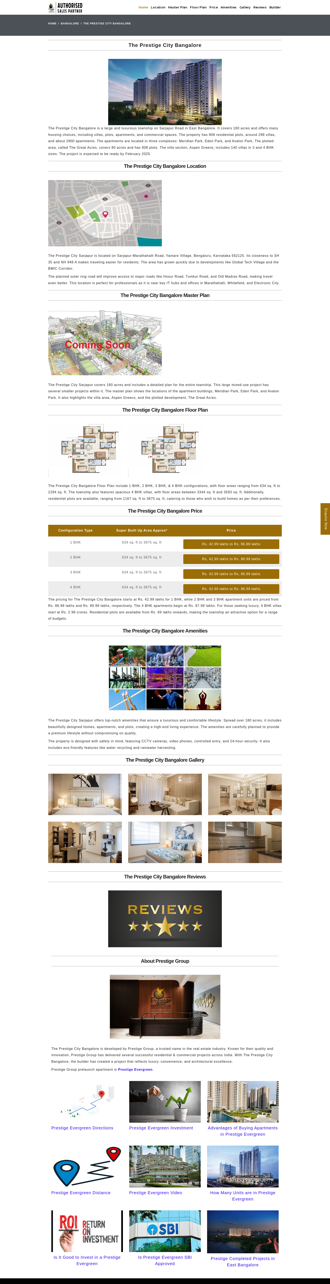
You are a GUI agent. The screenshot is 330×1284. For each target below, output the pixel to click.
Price (213, 7)
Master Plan (177, 7)
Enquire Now (326, 519)
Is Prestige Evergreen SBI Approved (165, 1260)
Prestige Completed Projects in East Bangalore (243, 1261)
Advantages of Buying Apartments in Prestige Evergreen (243, 1131)
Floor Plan (198, 7)
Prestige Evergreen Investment (161, 1128)
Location (158, 7)
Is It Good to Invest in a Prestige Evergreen (87, 1260)
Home (143, 7)
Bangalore (70, 23)
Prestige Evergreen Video (155, 1192)
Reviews (260, 7)
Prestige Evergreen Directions (82, 1128)
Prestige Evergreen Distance (81, 1192)
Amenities (229, 7)
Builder (275, 7)
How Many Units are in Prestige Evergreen (242, 1195)
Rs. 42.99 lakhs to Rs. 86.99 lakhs (231, 544)
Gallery (245, 7)
